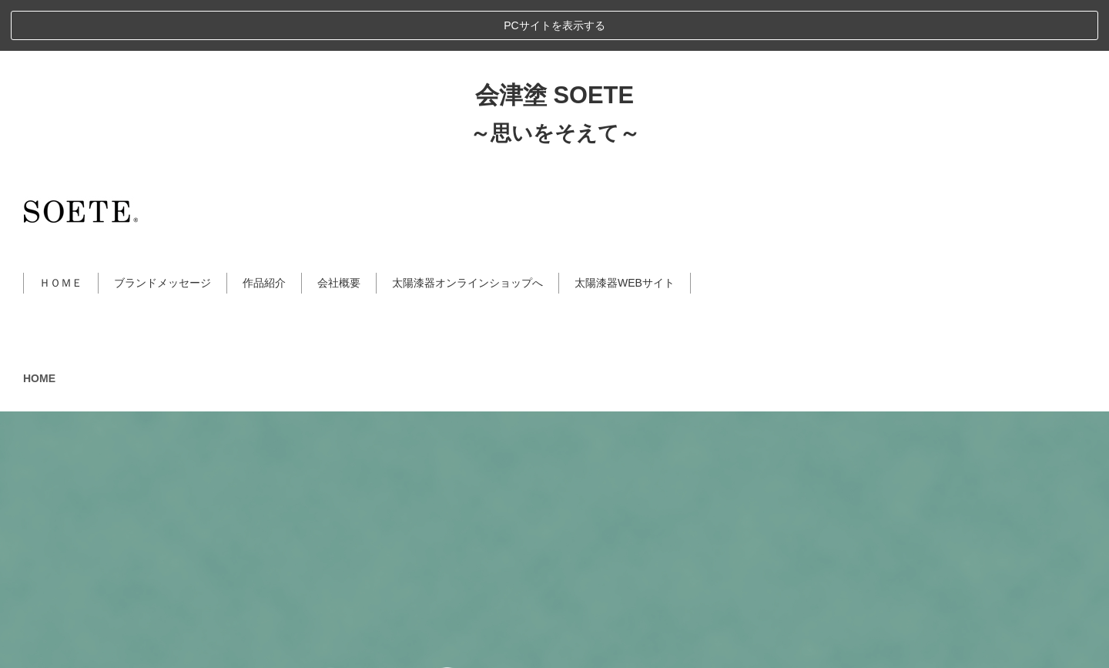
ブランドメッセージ (162, 232)
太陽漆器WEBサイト (625, 232)
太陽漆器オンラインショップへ (467, 232)
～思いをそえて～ (555, 81)
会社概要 (338, 232)
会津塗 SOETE (554, 44)
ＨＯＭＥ (60, 232)
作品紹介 (264, 232)
